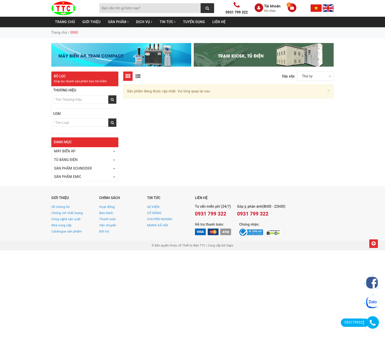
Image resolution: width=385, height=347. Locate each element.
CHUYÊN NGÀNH (159, 219)
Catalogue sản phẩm (66, 231)
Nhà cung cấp (61, 225)
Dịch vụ (144, 22)
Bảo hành (106, 213)
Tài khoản (272, 6)
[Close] (328, 90)
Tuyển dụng (194, 22)
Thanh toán (107, 219)
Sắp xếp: (288, 76)
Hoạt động (107, 207)
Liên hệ (219, 22)
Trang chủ (65, 22)
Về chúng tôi (60, 207)
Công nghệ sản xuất (66, 219)
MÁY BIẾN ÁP (64, 151)
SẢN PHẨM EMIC (67, 177)
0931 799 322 (237, 12)
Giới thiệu (91, 22)
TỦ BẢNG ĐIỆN (66, 160)
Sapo (229, 245)
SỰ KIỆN (153, 207)
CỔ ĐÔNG (154, 213)
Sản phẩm (118, 22)
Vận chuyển (107, 225)
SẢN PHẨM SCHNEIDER (73, 168)
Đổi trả (104, 231)
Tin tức (168, 22)
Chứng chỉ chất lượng (67, 213)
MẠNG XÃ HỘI (157, 225)
